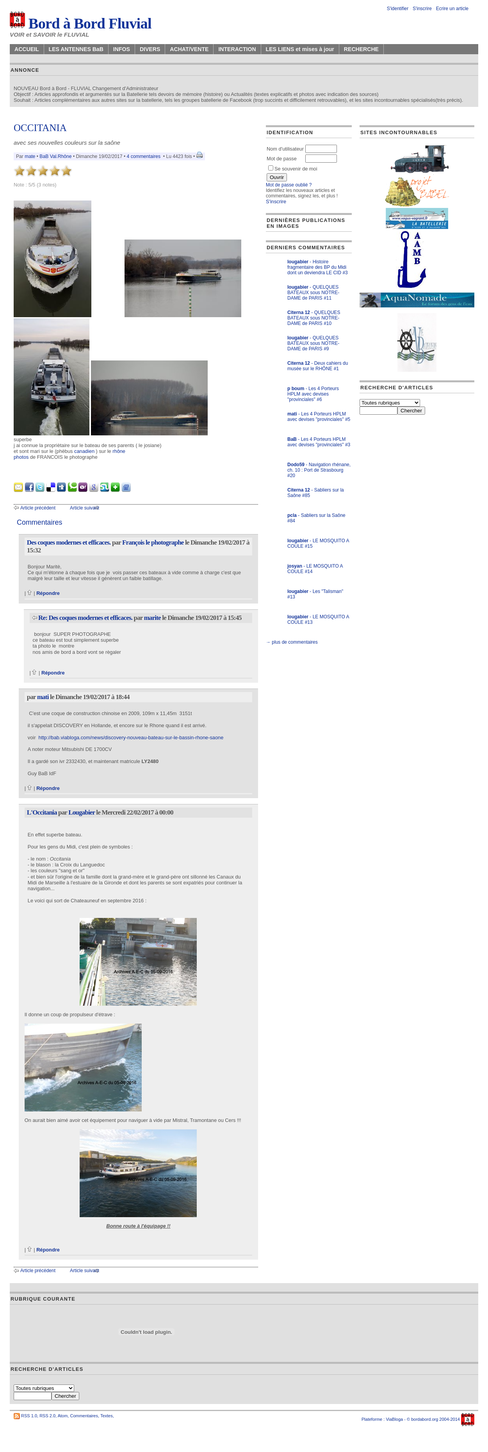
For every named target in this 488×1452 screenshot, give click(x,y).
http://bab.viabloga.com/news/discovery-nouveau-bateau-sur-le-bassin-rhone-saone (131, 737)
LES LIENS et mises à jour (300, 49)
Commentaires (84, 1415)
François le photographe (152, 542)
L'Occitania (42, 812)
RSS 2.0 (47, 1415)
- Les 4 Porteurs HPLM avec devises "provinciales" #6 (313, 394)
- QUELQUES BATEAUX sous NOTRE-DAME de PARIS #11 (313, 292)
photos (21, 457)
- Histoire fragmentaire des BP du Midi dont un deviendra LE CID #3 (317, 267)
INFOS (121, 49)
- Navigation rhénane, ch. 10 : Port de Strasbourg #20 (319, 470)
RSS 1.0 (29, 1415)
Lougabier (81, 812)
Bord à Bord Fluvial (80, 23)
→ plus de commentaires (292, 642)
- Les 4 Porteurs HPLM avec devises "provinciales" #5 (318, 416)
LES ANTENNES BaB (76, 49)
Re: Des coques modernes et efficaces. (85, 617)
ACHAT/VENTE (189, 49)
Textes (106, 1415)
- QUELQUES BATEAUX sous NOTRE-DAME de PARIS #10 (313, 318)
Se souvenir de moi (292, 169)
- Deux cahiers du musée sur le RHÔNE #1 (317, 365)
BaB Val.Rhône (55, 156)
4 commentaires (143, 156)
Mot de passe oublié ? (289, 185)
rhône (118, 451)
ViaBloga (394, 1419)
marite (152, 617)
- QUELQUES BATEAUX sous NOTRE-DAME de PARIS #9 (313, 343)
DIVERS (150, 49)
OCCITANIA (40, 127)
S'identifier (398, 8)
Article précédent (37, 508)
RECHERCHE (361, 49)
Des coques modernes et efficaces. (69, 542)
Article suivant (84, 508)
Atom (63, 1415)
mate (30, 156)
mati (43, 697)
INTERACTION (237, 49)
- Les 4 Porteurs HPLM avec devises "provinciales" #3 (318, 442)
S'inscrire (422, 8)
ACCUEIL (26, 49)
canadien (84, 451)
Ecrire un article (452, 8)
